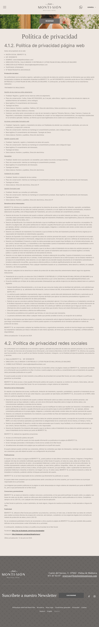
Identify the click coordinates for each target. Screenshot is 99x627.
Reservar (50, 21)
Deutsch (42, 611)
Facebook (88, 596)
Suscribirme (71, 595)
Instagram (94, 596)
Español (91, 7)
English (49, 611)
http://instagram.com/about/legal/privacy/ (26, 534)
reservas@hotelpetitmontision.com (80, 575)
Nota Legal (49, 607)
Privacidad (75, 607)
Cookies (84, 607)
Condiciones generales (62, 607)
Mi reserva (40, 607)
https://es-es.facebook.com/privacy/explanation (28, 530)
